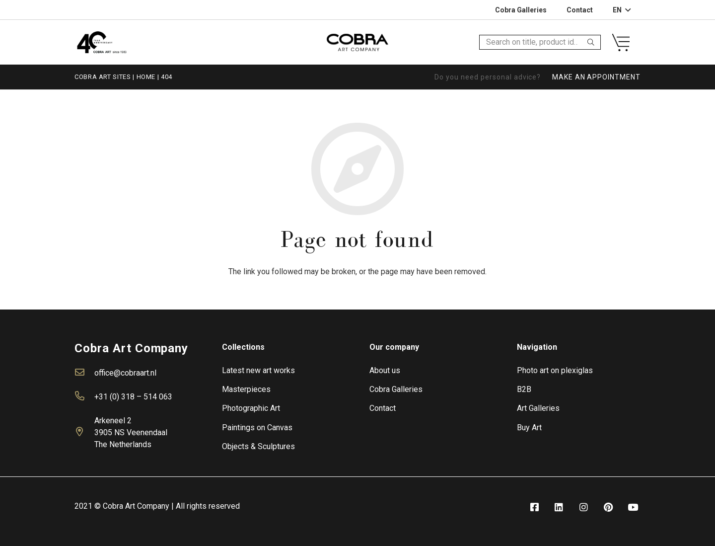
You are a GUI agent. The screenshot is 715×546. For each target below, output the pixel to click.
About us (384, 370)
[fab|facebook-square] (534, 507)
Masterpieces (246, 389)
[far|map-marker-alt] (84, 433)
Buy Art (529, 427)
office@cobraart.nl (125, 373)
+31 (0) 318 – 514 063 (133, 396)
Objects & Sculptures (258, 446)
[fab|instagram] (583, 507)
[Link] (101, 42)
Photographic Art (251, 408)
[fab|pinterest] (608, 507)
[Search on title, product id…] (540, 42)
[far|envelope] (84, 373)
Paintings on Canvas (257, 427)
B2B (524, 389)
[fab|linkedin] (559, 507)
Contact (382, 408)
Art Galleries (538, 408)
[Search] (590, 42)
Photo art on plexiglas (555, 370)
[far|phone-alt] (84, 397)
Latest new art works (258, 370)
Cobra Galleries (396, 389)
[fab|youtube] (633, 507)
